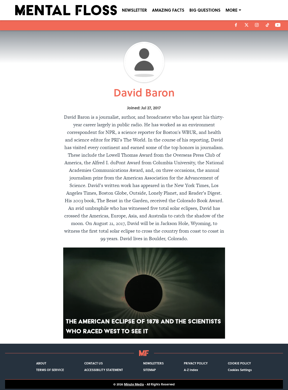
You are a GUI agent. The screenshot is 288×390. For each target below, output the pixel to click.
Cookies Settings (240, 370)
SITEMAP (149, 370)
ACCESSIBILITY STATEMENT (103, 370)
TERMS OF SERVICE (50, 370)
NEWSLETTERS (153, 363)
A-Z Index (191, 370)
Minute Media (134, 384)
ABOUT (41, 363)
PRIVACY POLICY (196, 363)
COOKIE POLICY (239, 363)
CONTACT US (93, 363)
